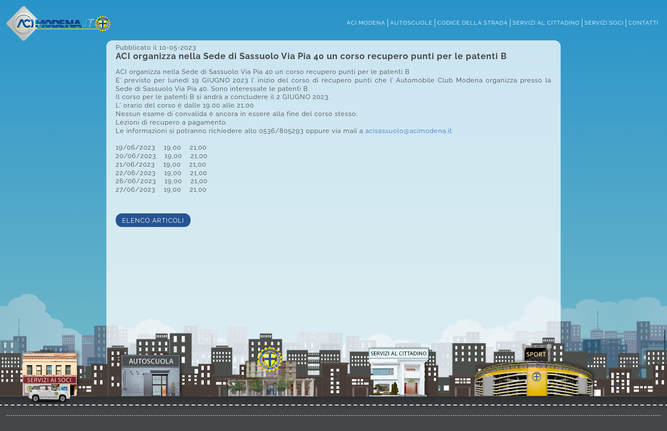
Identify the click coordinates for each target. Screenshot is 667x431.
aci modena (366, 22)
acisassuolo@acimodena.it (408, 130)
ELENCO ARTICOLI (153, 220)
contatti (643, 22)
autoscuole (411, 22)
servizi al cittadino (546, 22)
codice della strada (472, 22)
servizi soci (604, 22)
